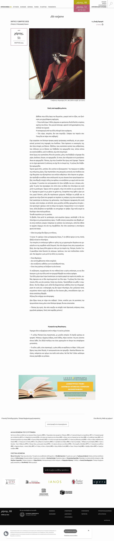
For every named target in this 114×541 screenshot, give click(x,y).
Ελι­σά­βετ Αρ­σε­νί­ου (65, 456)
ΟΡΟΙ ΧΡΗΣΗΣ (102, 514)
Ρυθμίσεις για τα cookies (70, 535)
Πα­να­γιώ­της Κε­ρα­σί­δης (83, 458)
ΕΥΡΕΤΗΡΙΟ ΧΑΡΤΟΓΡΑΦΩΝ (99, 7)
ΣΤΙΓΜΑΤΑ (16, 7)
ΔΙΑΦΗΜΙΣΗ (68, 514)
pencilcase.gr (107, 520)
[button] (6, 533)
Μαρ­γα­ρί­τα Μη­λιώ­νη (70, 460)
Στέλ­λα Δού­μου (30, 458)
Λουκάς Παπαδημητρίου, (20, 418)
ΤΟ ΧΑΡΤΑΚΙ (43, 7)
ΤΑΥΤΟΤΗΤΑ (84, 514)
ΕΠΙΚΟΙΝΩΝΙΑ (102, 5)
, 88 (6, 511)
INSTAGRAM (52, 514)
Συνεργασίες (68, 511)
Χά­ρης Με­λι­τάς (47, 460)
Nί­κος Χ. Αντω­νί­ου (32, 456)
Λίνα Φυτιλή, (103, 418)
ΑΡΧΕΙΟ (104, 3)
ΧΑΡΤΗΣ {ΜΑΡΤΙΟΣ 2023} (20, 21)
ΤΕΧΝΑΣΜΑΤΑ (52, 7)
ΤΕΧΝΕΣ (36, 7)
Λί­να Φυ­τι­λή (29, 462)
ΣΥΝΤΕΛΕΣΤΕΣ (85, 511)
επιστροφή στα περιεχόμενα (57, 424)
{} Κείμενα (19, 24)
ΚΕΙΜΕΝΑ (30, 7)
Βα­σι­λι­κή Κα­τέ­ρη (56, 458)
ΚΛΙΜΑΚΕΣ (23, 7)
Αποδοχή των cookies (70, 531)
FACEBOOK (52, 511)
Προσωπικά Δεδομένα (105, 511)
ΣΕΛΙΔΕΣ (104, 2)
